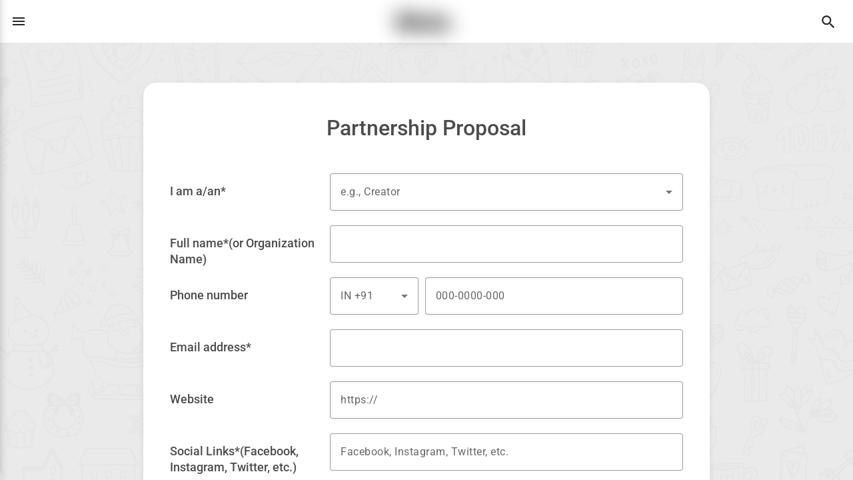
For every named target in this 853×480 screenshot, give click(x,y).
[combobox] (506, 192)
